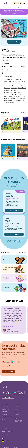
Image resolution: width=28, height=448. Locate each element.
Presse (16, 409)
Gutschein (4, 421)
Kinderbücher (12, 7)
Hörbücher (4, 414)
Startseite (5, 7)
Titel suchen (5, 406)
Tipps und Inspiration (7, 416)
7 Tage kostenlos (8, 371)
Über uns (17, 406)
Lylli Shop (4, 419)
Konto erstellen (17, 3)
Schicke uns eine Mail (7, 434)
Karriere (17, 414)
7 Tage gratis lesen (14, 42)
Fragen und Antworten (7, 431)
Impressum (17, 411)
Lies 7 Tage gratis (14, 210)
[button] (24, 3)
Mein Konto (4, 411)
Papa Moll (19, 7)
